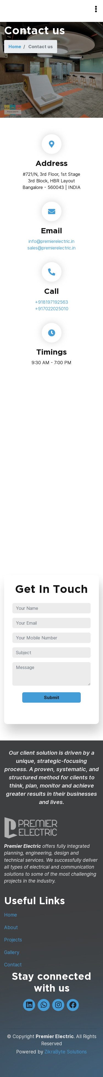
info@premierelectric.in (51, 241)
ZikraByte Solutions (65, 1052)
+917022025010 (51, 308)
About (11, 927)
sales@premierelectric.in (51, 248)
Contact (13, 964)
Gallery (11, 952)
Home (15, 46)
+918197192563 (51, 302)
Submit (51, 697)
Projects (13, 940)
